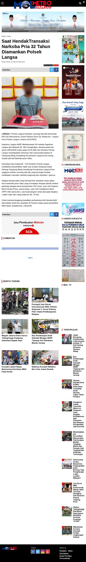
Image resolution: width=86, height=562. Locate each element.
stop (56, 65)
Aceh (9, 36)
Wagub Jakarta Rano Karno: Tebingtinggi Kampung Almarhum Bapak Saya (15, 338)
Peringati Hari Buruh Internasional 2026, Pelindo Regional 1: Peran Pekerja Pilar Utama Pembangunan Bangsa (44, 309)
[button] (84, 1)
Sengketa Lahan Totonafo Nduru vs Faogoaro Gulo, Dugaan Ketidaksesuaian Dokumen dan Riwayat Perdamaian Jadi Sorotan (78, 414)
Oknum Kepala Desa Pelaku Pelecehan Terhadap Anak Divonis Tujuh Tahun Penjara (78, 389)
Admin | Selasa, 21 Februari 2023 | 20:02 (13, 62)
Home (4, 36)
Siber (70, 551)
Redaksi (63, 551)
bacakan (48, 65)
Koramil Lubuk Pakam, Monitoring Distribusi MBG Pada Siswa (14, 369)
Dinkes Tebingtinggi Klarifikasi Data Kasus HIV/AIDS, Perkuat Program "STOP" (78, 514)
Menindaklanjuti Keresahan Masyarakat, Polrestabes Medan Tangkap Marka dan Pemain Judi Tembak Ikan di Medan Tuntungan (78, 443)
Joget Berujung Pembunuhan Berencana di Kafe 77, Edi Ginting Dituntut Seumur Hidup (78, 343)
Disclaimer (64, 554)
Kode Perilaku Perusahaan (66, 557)
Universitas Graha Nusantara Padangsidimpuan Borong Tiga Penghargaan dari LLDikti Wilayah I (78, 469)
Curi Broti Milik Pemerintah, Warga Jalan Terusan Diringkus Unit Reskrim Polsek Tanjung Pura (78, 493)
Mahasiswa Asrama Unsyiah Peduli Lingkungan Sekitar (78, 532)
